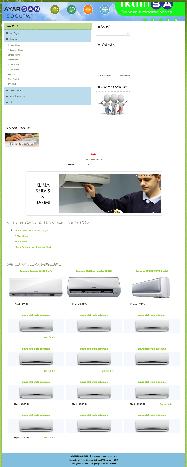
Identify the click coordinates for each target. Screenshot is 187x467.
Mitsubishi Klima (15, 50)
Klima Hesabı (21, 241)
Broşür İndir (50, 337)
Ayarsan (11, 74)
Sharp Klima (13, 60)
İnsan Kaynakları (17, 96)
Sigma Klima (13, 64)
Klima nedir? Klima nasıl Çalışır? (32, 230)
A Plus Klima (21, 236)
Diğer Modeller (14, 79)
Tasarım (113, 464)
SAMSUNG (12, 84)
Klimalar (13, 39)
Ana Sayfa (14, 33)
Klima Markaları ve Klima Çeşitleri (33, 247)
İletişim (12, 102)
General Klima (14, 55)
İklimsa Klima (14, 45)
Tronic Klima (13, 69)
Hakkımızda (15, 90)
